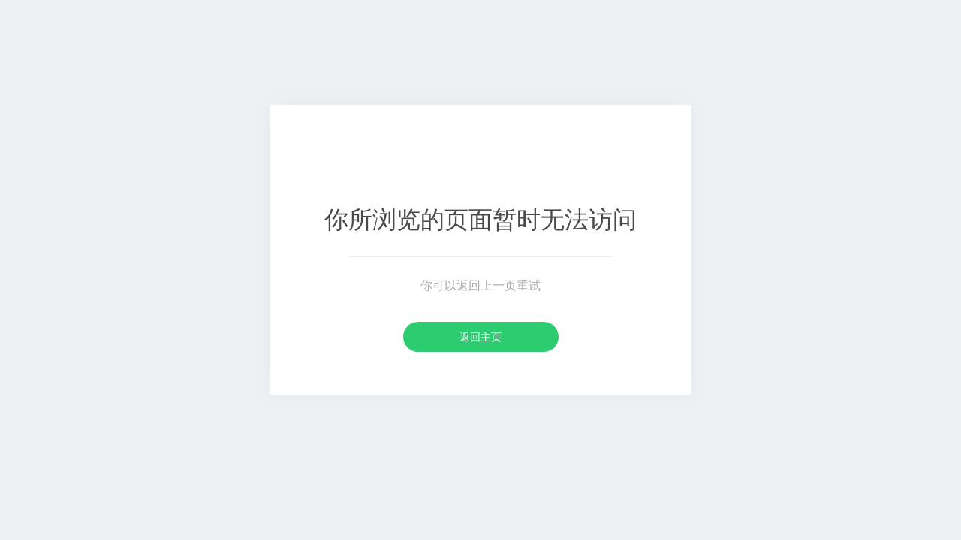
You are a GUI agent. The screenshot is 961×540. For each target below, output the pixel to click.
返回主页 (480, 337)
